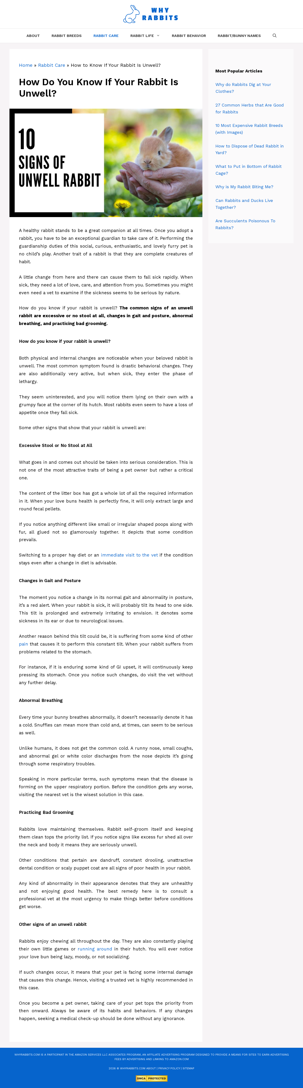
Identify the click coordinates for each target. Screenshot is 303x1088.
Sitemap (188, 1068)
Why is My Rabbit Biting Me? (244, 186)
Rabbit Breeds (67, 35)
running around (95, 949)
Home (25, 65)
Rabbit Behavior (189, 35)
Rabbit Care (106, 35)
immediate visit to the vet (129, 555)
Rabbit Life (148, 36)
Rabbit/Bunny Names (239, 35)
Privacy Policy (169, 1068)
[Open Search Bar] (274, 36)
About (33, 35)
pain (23, 644)
